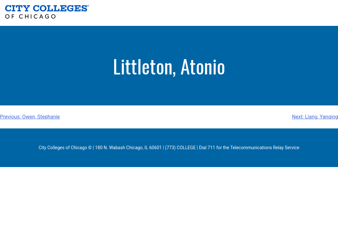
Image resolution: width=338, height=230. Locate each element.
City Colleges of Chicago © (65, 147)
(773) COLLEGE (180, 147)
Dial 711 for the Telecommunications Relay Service (249, 147)
